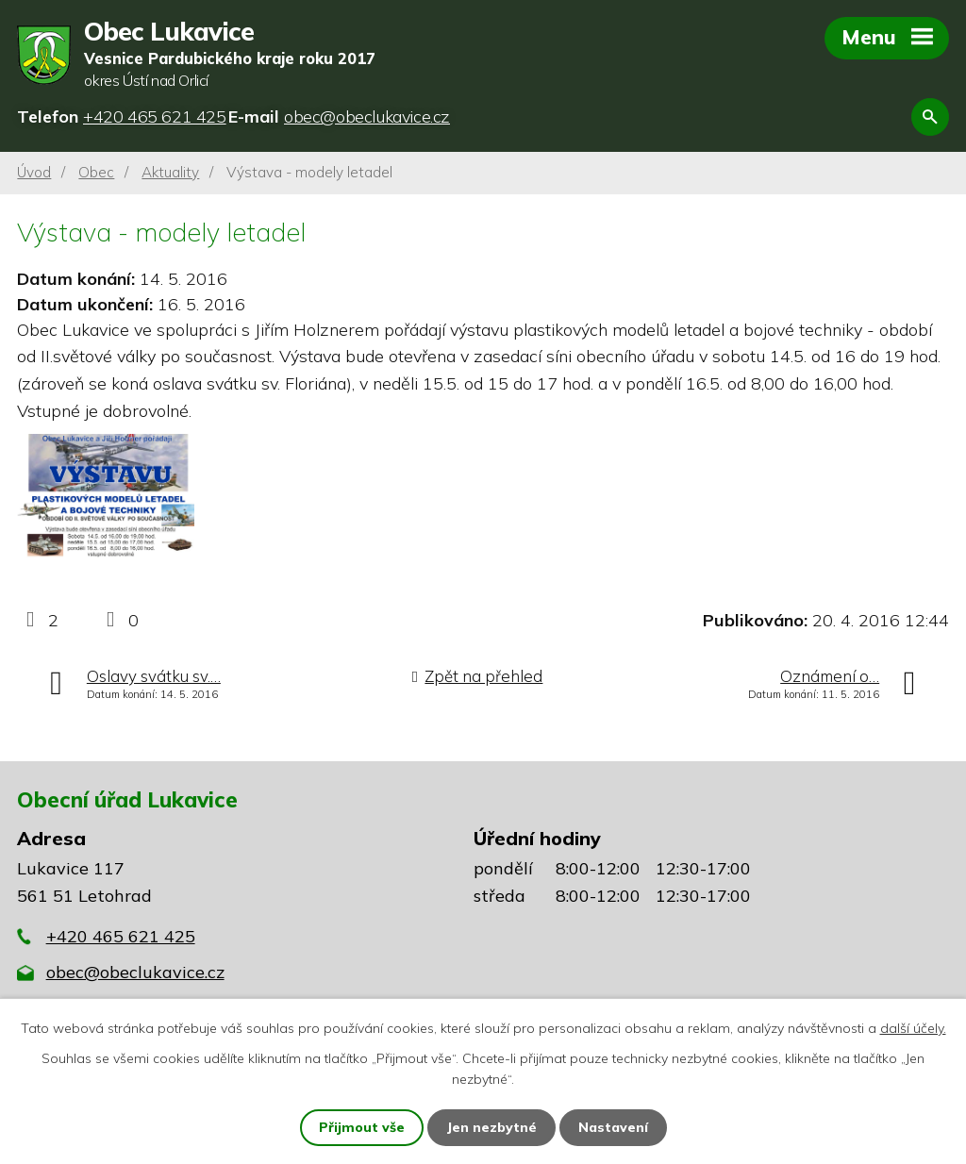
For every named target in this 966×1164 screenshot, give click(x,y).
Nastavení (613, 1127)
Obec (96, 172)
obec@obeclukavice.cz (135, 972)
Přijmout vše (362, 1127)
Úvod (34, 172)
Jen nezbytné (491, 1127)
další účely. (913, 1028)
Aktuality (170, 172)
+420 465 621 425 (120, 936)
